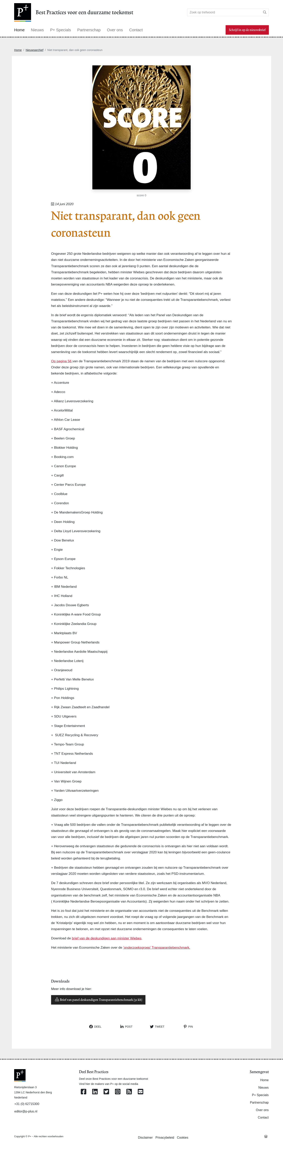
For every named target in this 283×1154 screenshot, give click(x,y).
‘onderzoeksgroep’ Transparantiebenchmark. (156, 947)
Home (18, 50)
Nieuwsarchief (34, 50)
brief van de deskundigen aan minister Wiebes (107, 938)
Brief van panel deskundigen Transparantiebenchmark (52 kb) (98, 999)
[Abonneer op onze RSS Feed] (129, 1092)
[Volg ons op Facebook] (83, 1092)
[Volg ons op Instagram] (117, 1092)
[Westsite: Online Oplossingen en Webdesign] (266, 1136)
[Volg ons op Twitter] (106, 1092)
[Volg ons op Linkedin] (94, 1092)
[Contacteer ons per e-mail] (140, 1092)
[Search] (224, 12)
